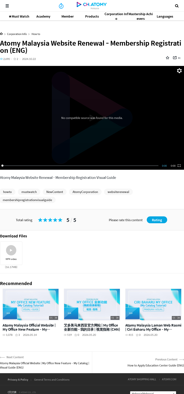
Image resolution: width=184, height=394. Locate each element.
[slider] (80, 165)
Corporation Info (17, 34)
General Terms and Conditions (52, 379)
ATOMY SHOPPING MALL (142, 379)
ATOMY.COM (169, 379)
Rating (157, 220)
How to (35, 34)
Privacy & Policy (18, 379)
